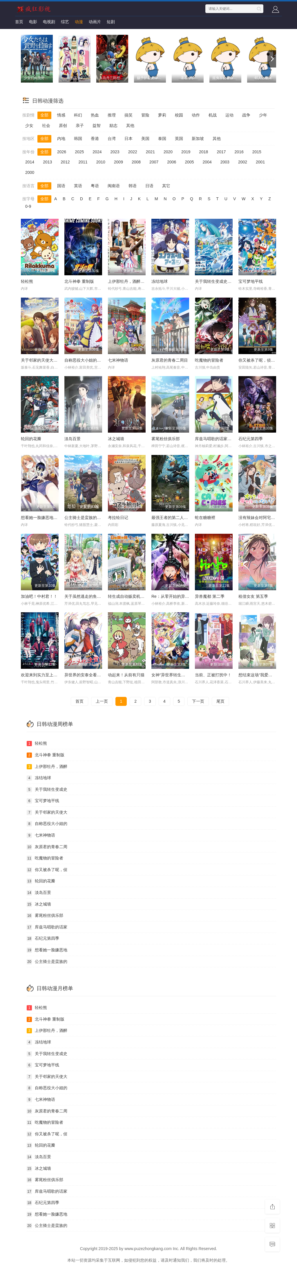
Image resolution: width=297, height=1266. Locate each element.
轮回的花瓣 (31, 438)
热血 (95, 115)
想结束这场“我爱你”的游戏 (262, 675)
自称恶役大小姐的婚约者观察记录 (94, 360)
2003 (224, 162)
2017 (221, 152)
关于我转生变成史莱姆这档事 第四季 (228, 281)
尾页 (220, 701)
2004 (207, 162)
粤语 (95, 185)
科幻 (78, 115)
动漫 (79, 21)
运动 (229, 115)
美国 (145, 138)
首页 (19, 21)
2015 (256, 152)
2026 (61, 152)
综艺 (65, 21)
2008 (136, 162)
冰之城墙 (116, 438)
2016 (239, 152)
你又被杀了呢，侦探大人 (260, 360)
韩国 (78, 138)
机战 (213, 115)
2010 (100, 162)
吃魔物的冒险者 (209, 360)
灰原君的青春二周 (47, 847)
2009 (118, 162)
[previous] (25, 59)
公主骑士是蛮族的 (47, 961)
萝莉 (162, 115)
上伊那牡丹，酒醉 (47, 766)
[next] (271, 59)
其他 (130, 125)
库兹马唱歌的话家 (47, 927)
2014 (29, 162)
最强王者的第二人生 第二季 (176, 517)
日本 (128, 138)
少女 (29, 125)
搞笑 (128, 115)
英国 (179, 138)
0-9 (28, 206)
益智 (97, 125)
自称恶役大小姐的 (47, 823)
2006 (171, 162)
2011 (82, 162)
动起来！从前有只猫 (126, 675)
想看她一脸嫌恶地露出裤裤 (45, 517)
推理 (112, 115)
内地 (61, 138)
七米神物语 (118, 360)
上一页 (102, 701)
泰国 (162, 138)
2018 (203, 152)
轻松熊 (27, 281)
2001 (260, 162)
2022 (132, 152)
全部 (44, 115)
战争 (246, 115)
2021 (150, 152)
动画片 (95, 21)
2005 (189, 162)
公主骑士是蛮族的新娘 (84, 517)
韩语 (132, 185)
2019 (185, 152)
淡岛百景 (72, 438)
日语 (149, 185)
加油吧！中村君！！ (39, 596)
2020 (168, 152)
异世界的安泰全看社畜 (84, 675)
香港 (95, 138)
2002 (242, 162)
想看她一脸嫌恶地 (47, 950)
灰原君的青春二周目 (169, 360)
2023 (114, 152)
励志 (113, 125)
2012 (65, 162)
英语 (78, 185)
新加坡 (198, 138)
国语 (61, 185)
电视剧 (49, 21)
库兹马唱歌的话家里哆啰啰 (219, 438)
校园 (179, 115)
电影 (33, 21)
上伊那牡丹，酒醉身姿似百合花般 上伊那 (145, 281)
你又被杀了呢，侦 (47, 869)
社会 (46, 125)
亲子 (80, 125)
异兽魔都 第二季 (209, 596)
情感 (61, 115)
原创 (63, 125)
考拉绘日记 (118, 517)
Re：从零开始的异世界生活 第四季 (183, 596)
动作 (196, 115)
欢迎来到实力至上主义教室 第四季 (52, 675)
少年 (263, 115)
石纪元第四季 (250, 438)
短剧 (111, 21)
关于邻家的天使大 (47, 812)
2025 (79, 152)
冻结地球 (159, 281)
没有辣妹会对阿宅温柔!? (260, 517)
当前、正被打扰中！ (213, 675)
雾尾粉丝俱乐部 (165, 438)
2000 (29, 172)
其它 (166, 185)
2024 (97, 152)
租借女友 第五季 (253, 596)
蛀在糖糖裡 (205, 517)
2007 (153, 162)
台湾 (112, 138)
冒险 (145, 115)
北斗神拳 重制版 (79, 281)
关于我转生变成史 (47, 789)
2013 (47, 162)
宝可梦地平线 (250, 281)
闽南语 (114, 185)
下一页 (198, 701)
